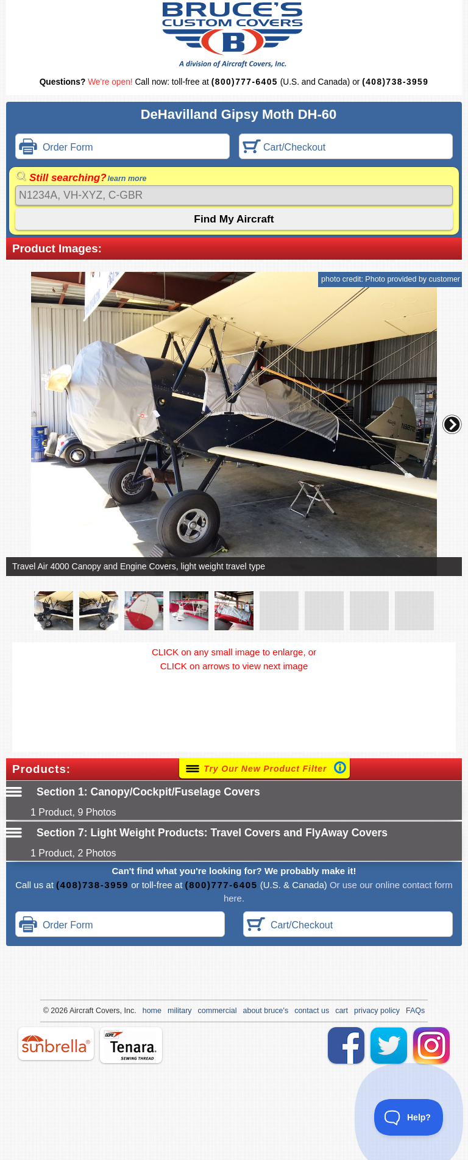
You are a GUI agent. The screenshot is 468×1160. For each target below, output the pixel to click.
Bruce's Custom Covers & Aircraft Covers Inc (234, 35)
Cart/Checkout (284, 147)
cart (341, 1010)
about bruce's (266, 1010)
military (180, 1010)
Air (74, 1010)
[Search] (234, 195)
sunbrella (56, 1043)
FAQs (415, 1010)
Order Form (56, 147)
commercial (217, 1010)
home (152, 1010)
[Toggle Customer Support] (409, 1117)
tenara (131, 1045)
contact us (311, 1010)
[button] (452, 424)
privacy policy (377, 1010)
